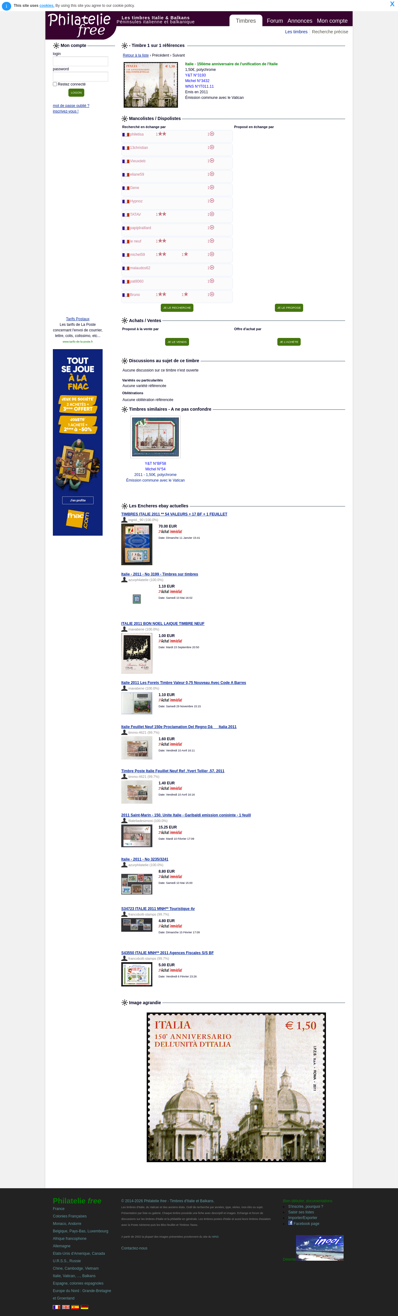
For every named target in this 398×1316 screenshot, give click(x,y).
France (58, 1209)
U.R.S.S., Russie (67, 1261)
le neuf (135, 241)
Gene (134, 188)
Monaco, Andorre (67, 1223)
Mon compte (332, 21)
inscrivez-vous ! (66, 111)
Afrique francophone (69, 1238)
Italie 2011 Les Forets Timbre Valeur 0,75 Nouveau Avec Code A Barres (183, 683)
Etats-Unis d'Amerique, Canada (79, 1253)
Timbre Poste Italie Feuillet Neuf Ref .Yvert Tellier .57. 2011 (172, 771)
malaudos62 (140, 268)
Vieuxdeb (138, 161)
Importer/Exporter (302, 1218)
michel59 (137, 254)
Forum (275, 21)
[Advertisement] (78, 216)
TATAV (135, 214)
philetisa (137, 134)
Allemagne (62, 1246)
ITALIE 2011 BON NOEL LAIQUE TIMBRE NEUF (163, 623)
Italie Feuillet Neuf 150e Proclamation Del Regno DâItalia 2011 (179, 727)
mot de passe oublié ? (71, 106)
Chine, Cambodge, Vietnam (76, 1268)
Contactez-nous (134, 1248)
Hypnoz (136, 201)
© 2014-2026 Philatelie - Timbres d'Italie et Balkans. (167, 1201)
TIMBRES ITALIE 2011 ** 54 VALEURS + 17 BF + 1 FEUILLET (174, 514)
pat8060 (136, 281)
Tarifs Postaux (77, 319)
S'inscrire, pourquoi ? (305, 1206)
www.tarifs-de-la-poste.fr (77, 341)
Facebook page (303, 1223)
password (61, 69)
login (57, 54)
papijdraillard (140, 228)
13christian (139, 147)
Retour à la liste (136, 55)
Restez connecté (72, 84)
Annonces (300, 21)
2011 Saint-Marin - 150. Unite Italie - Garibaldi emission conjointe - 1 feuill (186, 815)
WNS (215, 1236)
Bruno (135, 295)
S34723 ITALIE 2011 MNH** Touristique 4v (158, 909)
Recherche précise (330, 31)
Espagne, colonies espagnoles (78, 1283)
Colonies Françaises (70, 1216)
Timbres (246, 21)
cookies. (46, 5)
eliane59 (137, 174)
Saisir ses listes (301, 1212)
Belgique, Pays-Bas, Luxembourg (80, 1231)
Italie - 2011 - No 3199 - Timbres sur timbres (159, 574)
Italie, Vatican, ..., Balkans (74, 1276)
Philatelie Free (81, 25)
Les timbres (296, 31)
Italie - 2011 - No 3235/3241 (144, 859)
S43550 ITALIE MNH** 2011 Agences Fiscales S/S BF (167, 953)
